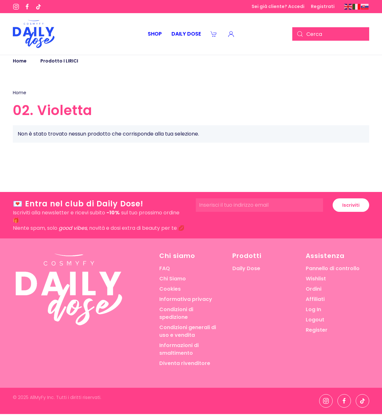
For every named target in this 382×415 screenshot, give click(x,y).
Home (19, 92)
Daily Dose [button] (186, 33)
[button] (231, 34)
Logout (315, 319)
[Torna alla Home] (33, 34)
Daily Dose (246, 268)
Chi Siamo (172, 278)
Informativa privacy (185, 299)
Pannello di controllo (333, 268)
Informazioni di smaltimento (179, 349)
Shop (155, 33)
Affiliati (315, 299)
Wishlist (316, 278)
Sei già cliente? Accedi (278, 6)
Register (317, 330)
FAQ (164, 268)
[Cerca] (330, 34)
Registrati (323, 6)
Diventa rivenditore (184, 363)
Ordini (313, 289)
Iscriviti (351, 205)
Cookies (170, 289)
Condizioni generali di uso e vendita (187, 331)
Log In (313, 309)
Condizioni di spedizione (176, 313)
